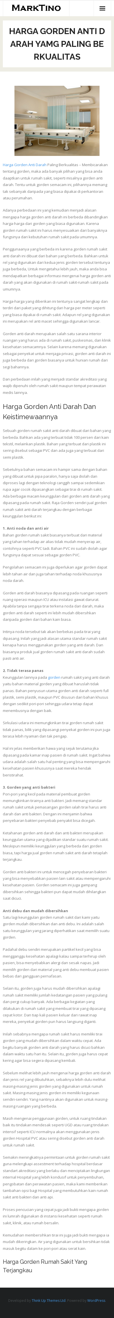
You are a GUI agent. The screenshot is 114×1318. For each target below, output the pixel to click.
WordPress (96, 1300)
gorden (54, 677)
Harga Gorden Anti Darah (25, 164)
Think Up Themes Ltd (49, 1300)
